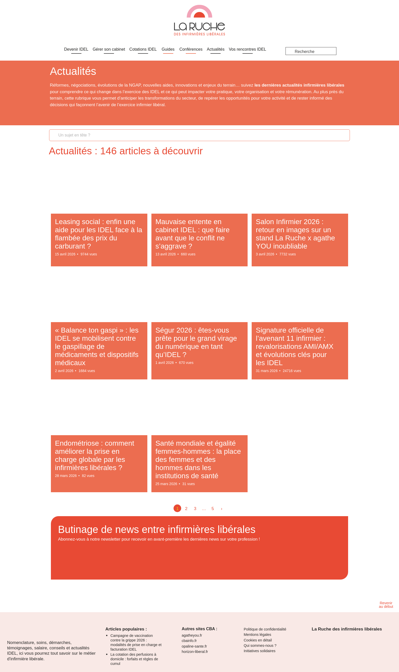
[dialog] (199, 13)
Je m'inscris (11, 21)
